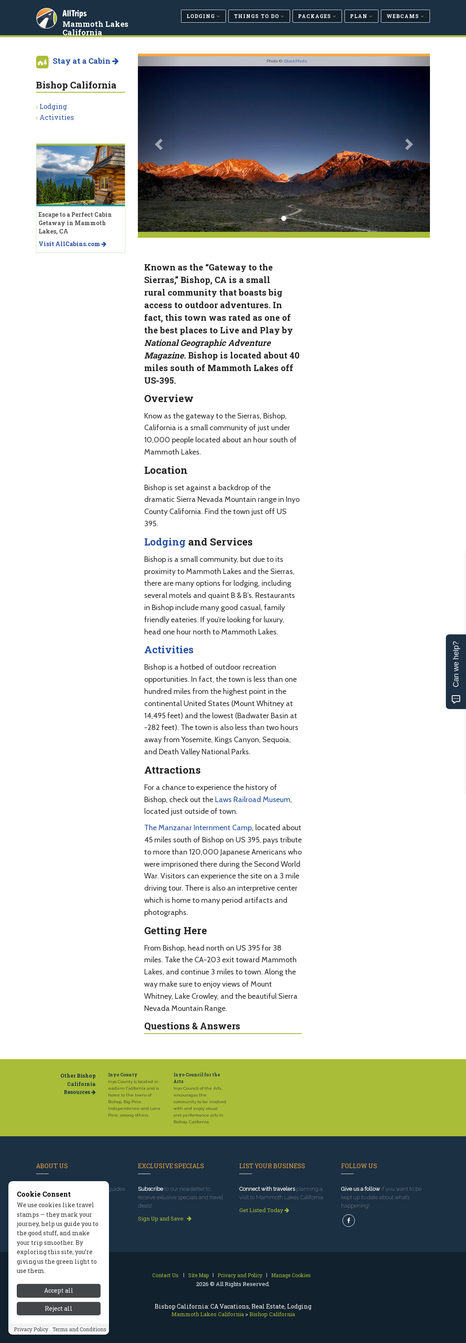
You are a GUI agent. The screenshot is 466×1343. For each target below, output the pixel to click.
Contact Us (165, 1275)
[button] (160, 144)
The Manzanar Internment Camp (198, 827)
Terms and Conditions (79, 1329)
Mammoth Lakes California (96, 27)
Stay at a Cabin (86, 61)
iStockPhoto (295, 61)
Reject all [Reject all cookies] (58, 1308)
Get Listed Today (264, 1210)
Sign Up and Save (165, 1218)
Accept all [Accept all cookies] (58, 1290)
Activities (169, 649)
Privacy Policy (31, 1329)
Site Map (198, 1275)
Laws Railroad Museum (252, 799)
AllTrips (76, 12)
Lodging (165, 541)
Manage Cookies (291, 1275)
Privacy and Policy (239, 1275)
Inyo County (122, 1075)
